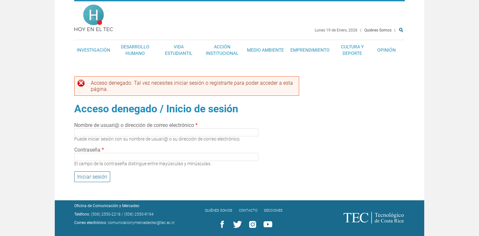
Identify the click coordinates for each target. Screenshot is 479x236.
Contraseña (89, 150)
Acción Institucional (222, 50)
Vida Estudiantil (179, 50)
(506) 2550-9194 (139, 214)
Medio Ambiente (265, 50)
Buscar (402, 51)
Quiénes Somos (377, 30)
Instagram (251, 225)
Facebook (221, 225)
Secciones (273, 210)
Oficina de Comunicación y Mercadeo (106, 206)
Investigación (93, 50)
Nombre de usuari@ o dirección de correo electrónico (136, 125)
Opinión (386, 50)
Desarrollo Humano (135, 50)
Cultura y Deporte (352, 50)
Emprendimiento (310, 50)
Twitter (236, 225)
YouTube (267, 225)
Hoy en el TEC (93, 16)
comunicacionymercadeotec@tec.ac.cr (141, 222)
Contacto (248, 210)
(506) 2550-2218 (106, 214)
